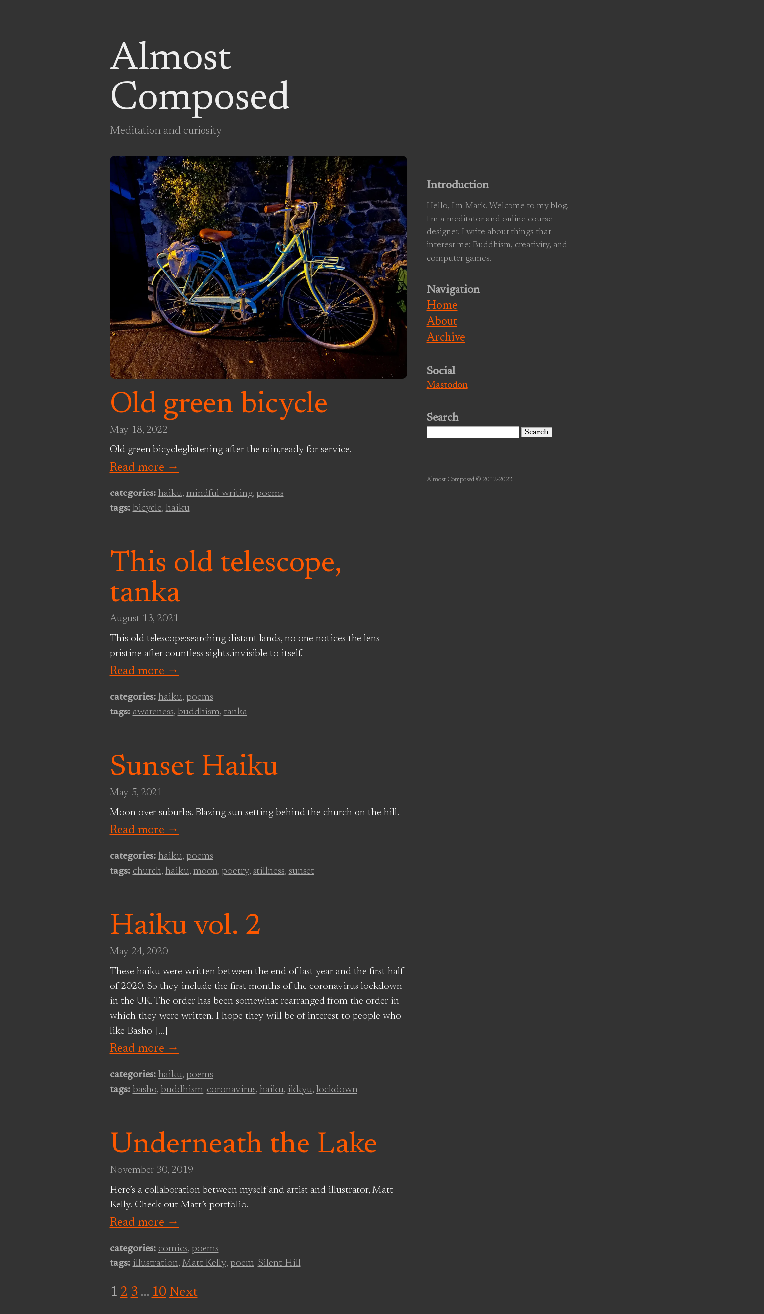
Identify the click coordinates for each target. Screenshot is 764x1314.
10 (159, 1292)
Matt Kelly (204, 1263)
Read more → (144, 468)
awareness (153, 712)
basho (145, 1090)
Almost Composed (200, 79)
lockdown (336, 1090)
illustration (155, 1263)
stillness (269, 871)
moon (205, 871)
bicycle (147, 508)
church (147, 871)
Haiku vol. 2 (185, 927)
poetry (235, 871)
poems (270, 493)
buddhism (199, 712)
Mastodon (447, 385)
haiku (170, 493)
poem (242, 1263)
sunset (301, 871)
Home (442, 306)
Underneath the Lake (243, 1145)
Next (183, 1292)
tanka (235, 712)
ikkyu (300, 1090)
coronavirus (231, 1090)
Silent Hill (279, 1263)
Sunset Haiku (194, 768)
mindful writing (219, 493)
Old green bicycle (219, 405)
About (442, 322)
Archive (446, 338)
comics (173, 1249)
